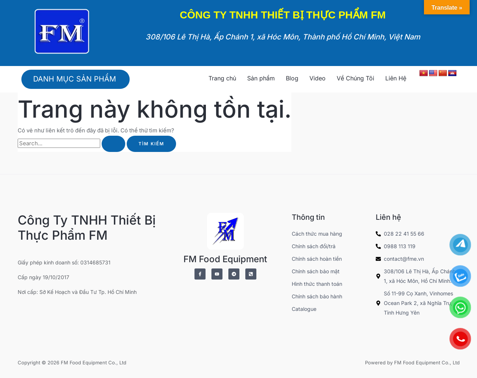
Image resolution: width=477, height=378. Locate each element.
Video (317, 78)
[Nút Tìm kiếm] (113, 144)
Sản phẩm (261, 78)
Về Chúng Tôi (355, 78)
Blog (292, 78)
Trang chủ (222, 78)
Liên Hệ (395, 78)
